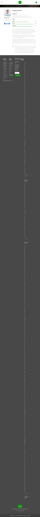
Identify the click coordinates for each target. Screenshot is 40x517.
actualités (26, 174)
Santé (10, 69)
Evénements (11, 65)
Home (4, 6)
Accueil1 (10, 71)
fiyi (9, 72)
